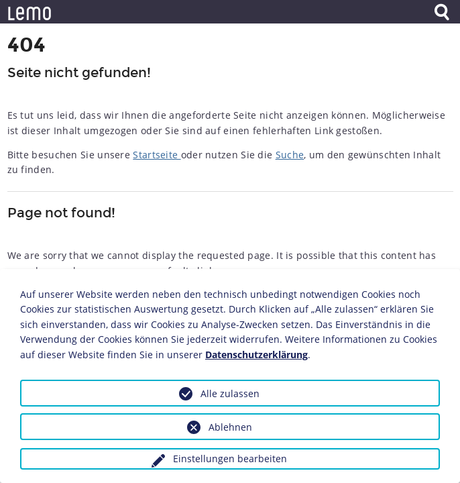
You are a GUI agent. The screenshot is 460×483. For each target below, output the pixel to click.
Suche (290, 154)
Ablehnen (230, 427)
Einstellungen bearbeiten (230, 458)
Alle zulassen (230, 393)
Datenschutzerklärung (256, 354)
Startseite (156, 154)
